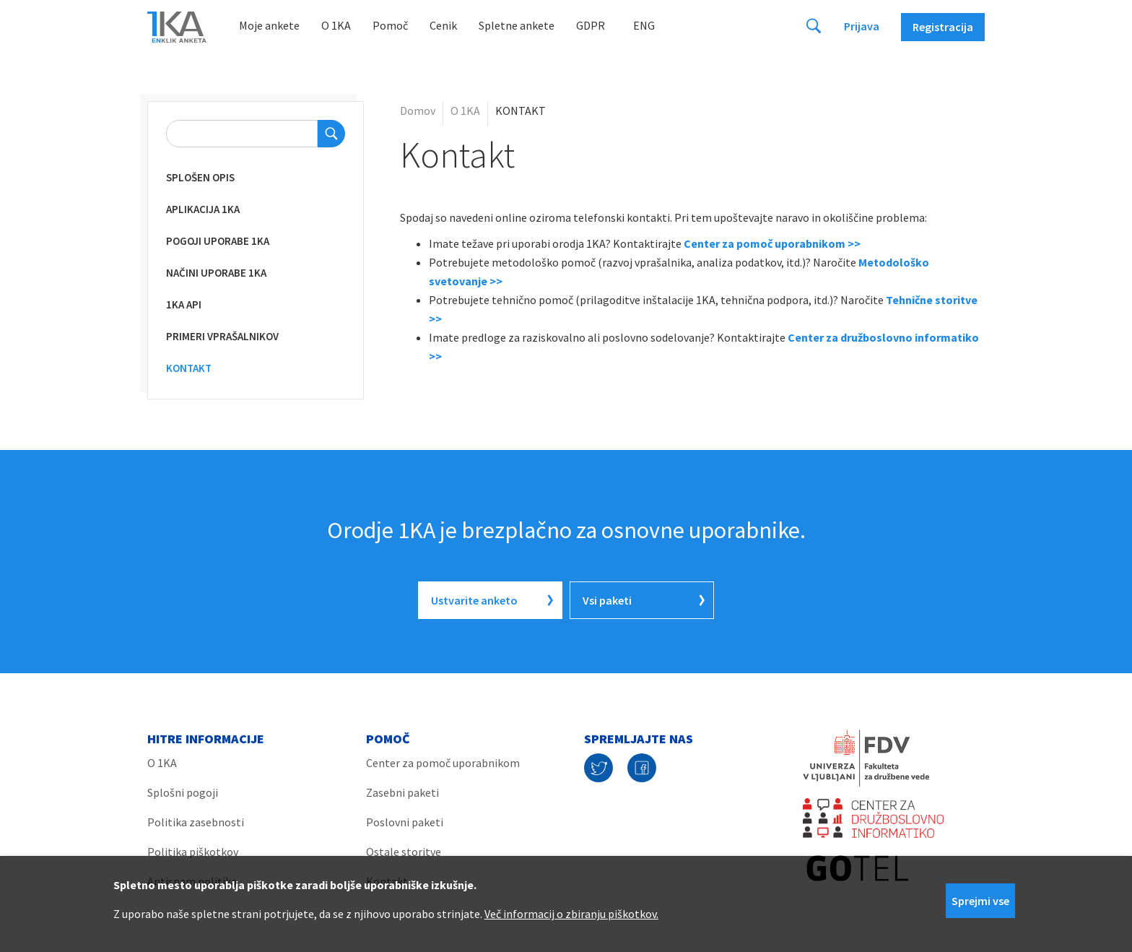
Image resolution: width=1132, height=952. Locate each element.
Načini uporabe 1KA (216, 273)
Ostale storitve (403, 851)
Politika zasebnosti (195, 822)
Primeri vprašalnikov (222, 336)
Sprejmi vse (980, 900)
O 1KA (336, 25)
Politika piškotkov (192, 851)
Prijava (861, 26)
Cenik (443, 25)
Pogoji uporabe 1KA (217, 241)
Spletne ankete (516, 25)
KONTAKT (189, 368)
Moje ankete (269, 25)
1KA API (183, 304)
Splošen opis (200, 177)
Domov (417, 110)
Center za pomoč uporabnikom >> (772, 243)
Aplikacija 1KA (203, 209)
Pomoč (390, 25)
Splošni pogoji (182, 792)
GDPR (590, 25)
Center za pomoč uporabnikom (443, 763)
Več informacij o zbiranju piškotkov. (571, 913)
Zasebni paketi (402, 792)
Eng (644, 25)
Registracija (943, 27)
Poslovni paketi (404, 822)
